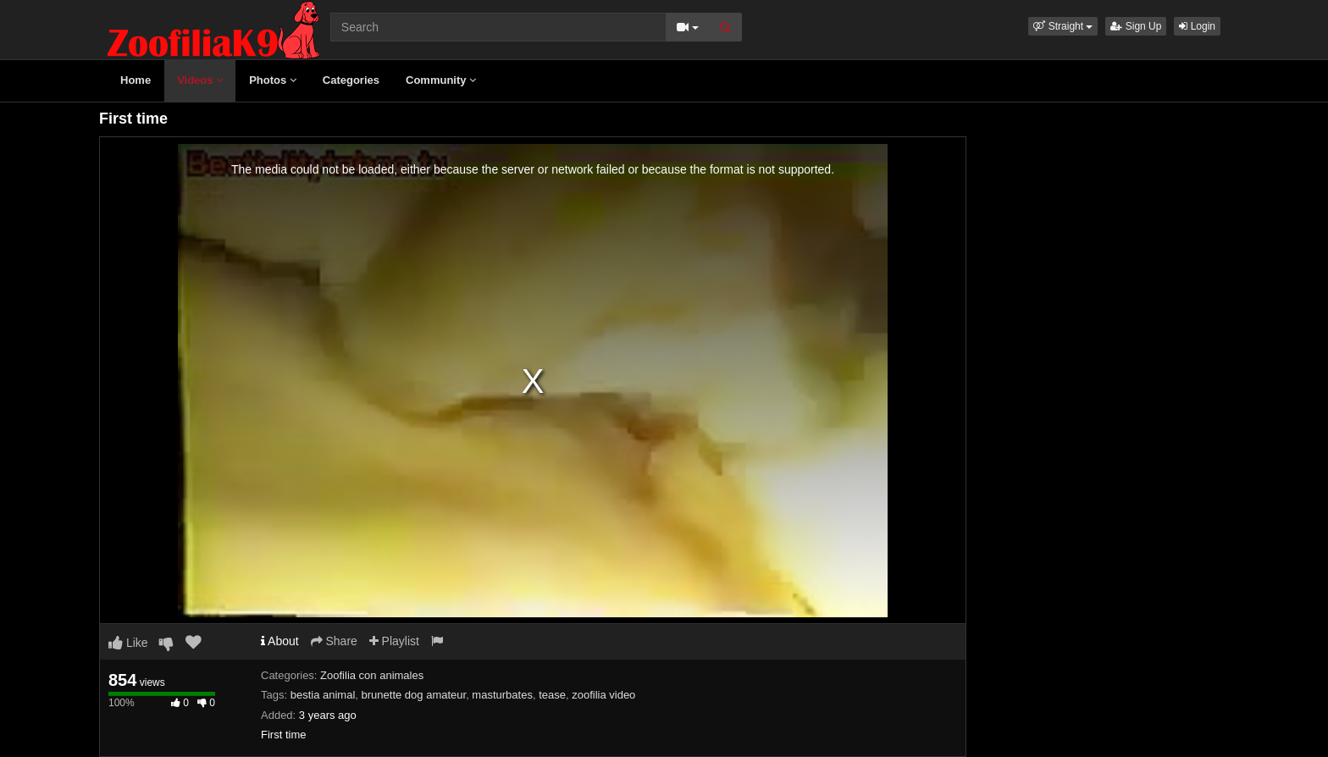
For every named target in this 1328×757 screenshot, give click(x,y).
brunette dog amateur (414, 694)
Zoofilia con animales (371, 675)
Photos (272, 80)
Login (1197, 26)
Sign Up (1135, 26)
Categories (351, 80)
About (280, 641)
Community (441, 80)
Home (135, 80)
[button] (1063, 26)
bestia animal (323, 694)
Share (334, 641)
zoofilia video (603, 694)
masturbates (502, 694)
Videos (200, 80)
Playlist (394, 641)
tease (552, 694)
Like (128, 642)
